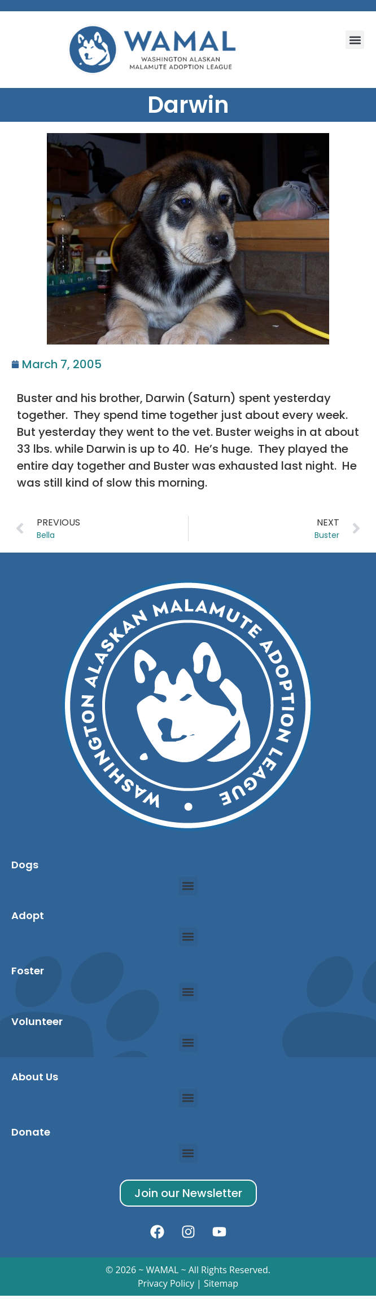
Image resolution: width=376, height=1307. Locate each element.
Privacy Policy (166, 1283)
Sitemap (221, 1283)
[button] (355, 39)
